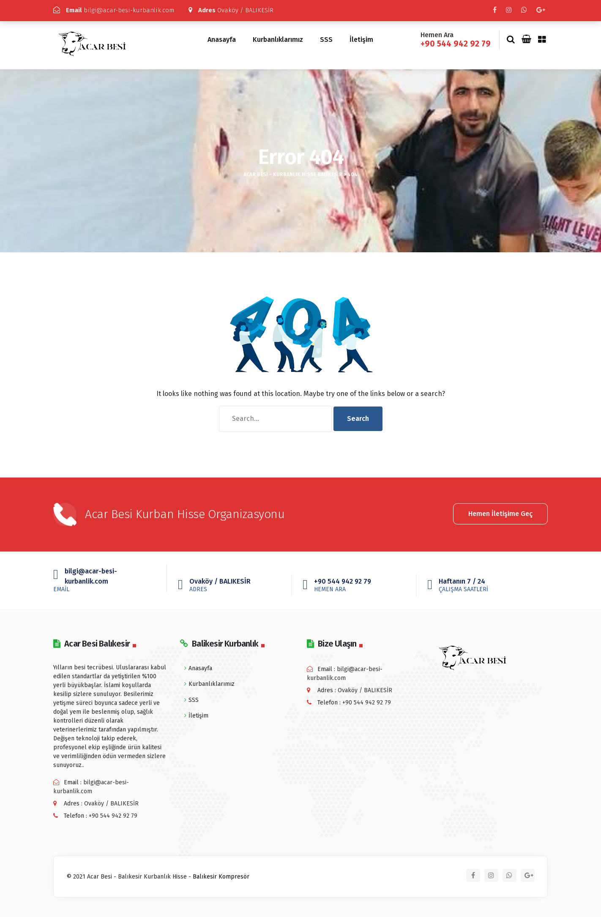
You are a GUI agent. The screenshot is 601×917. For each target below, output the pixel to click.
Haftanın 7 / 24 (484, 583)
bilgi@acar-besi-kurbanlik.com (113, 10)
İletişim (361, 38)
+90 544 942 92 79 (456, 42)
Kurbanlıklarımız (278, 38)
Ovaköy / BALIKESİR (231, 10)
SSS (326, 38)
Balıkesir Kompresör (221, 875)
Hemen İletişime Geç (500, 512)
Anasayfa (222, 38)
